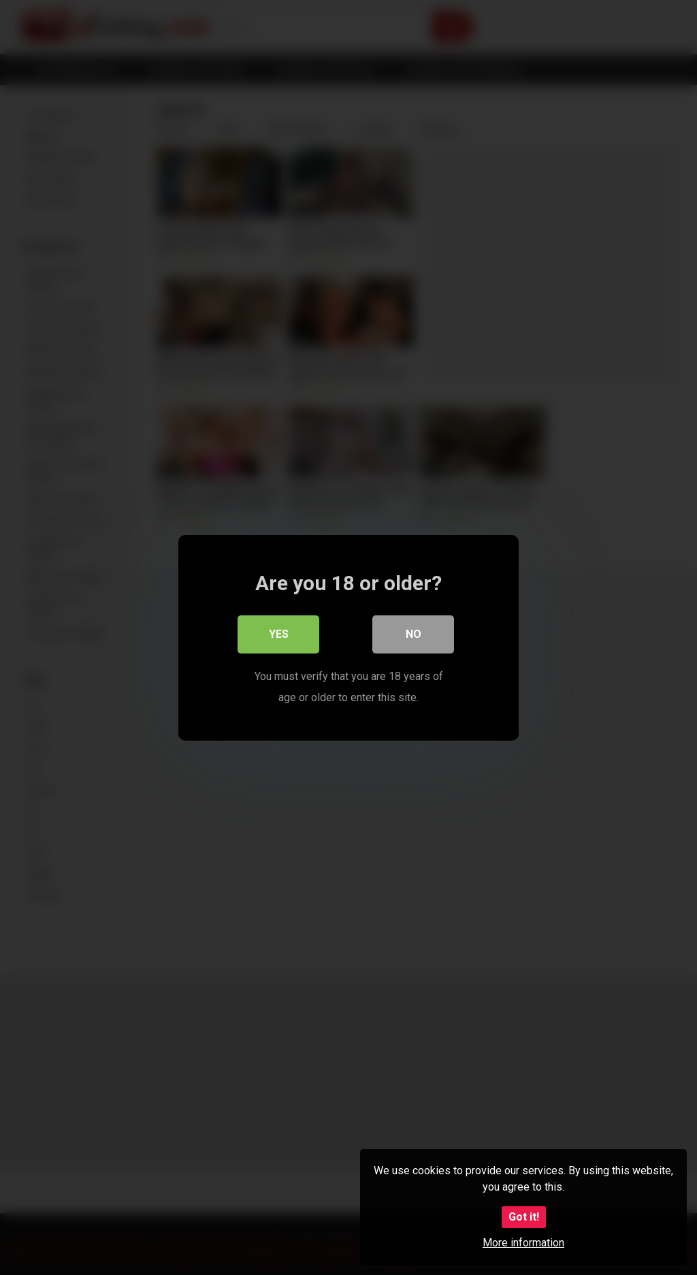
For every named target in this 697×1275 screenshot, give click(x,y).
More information (523, 1242)
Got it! (523, 1216)
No (413, 634)
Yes (279, 634)
